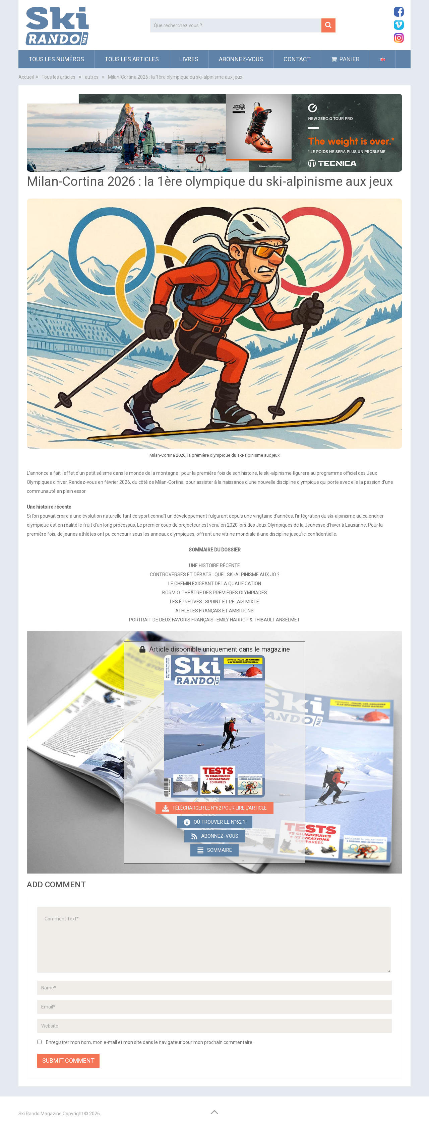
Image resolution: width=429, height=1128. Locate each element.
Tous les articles (132, 59)
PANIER (345, 59)
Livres (188, 59)
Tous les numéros (56, 59)
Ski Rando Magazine (40, 1113)
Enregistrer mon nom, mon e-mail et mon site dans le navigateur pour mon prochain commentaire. (149, 1042)
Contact (297, 59)
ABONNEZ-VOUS (241, 59)
